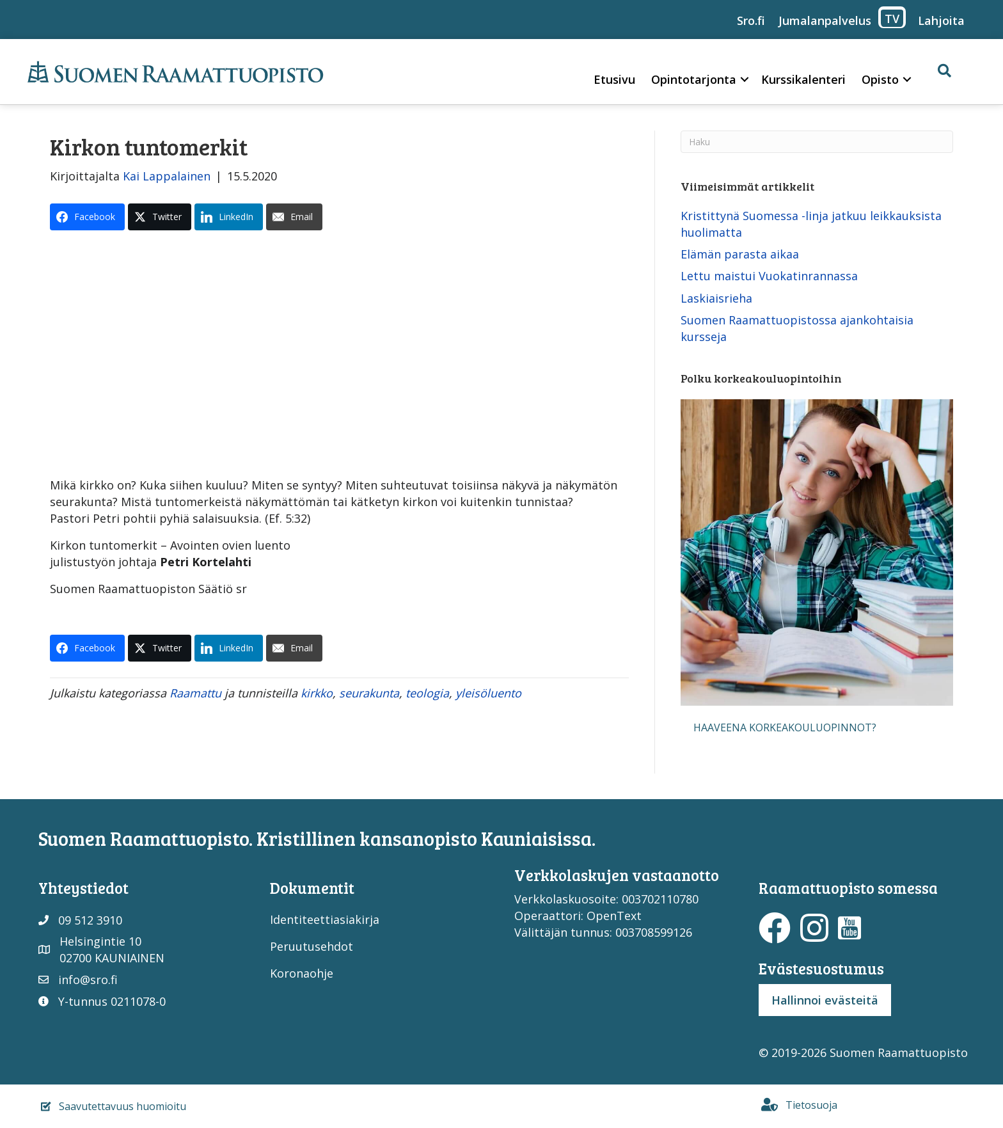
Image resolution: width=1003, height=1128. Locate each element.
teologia (427, 693)
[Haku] (816, 142)
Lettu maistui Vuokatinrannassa (769, 275)
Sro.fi (751, 20)
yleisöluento (488, 693)
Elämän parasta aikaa (740, 254)
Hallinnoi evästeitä (824, 1000)
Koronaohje (301, 973)
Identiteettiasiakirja (324, 919)
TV (892, 18)
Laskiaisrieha (716, 298)
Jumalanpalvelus (824, 20)
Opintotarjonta (693, 79)
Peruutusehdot (311, 946)
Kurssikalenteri (803, 79)
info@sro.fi (88, 979)
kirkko (317, 693)
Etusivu (614, 79)
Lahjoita (941, 20)
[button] (744, 79)
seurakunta (369, 693)
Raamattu (195, 693)
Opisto (880, 79)
